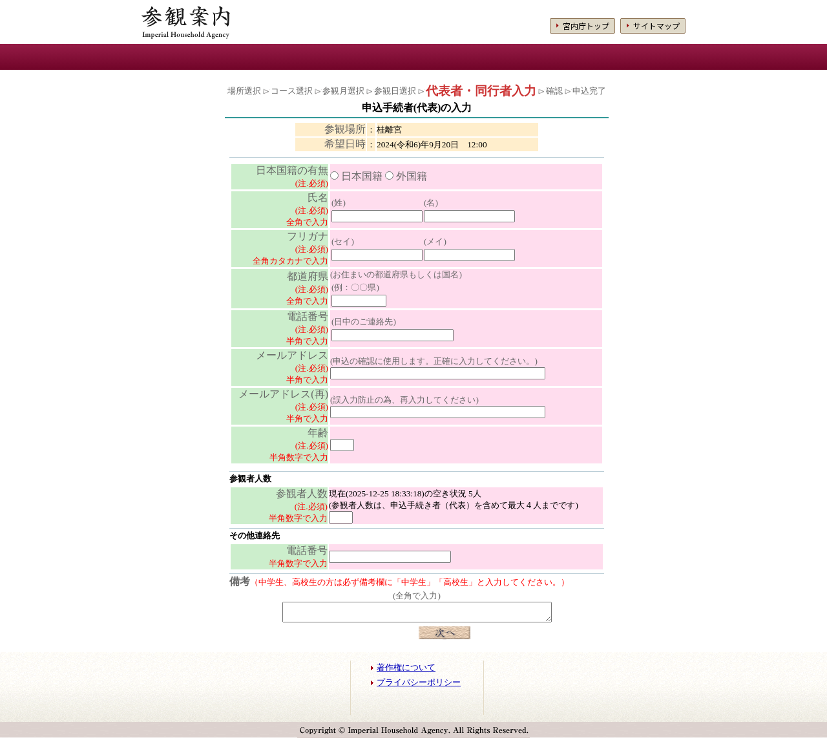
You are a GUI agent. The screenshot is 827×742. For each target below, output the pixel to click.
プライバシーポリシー (419, 686)
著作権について (406, 671)
